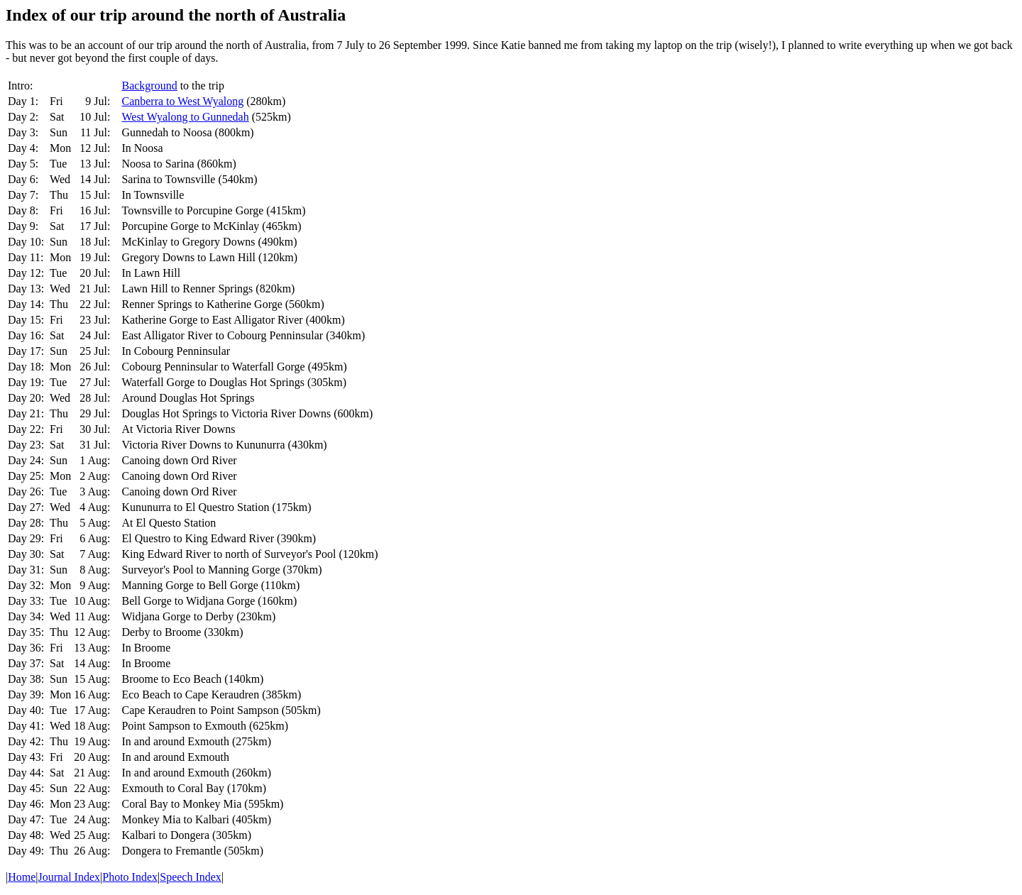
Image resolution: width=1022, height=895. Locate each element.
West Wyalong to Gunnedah (184, 117)
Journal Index (69, 877)
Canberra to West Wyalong (182, 101)
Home (21, 877)
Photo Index (130, 877)
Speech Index (190, 877)
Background (149, 85)
